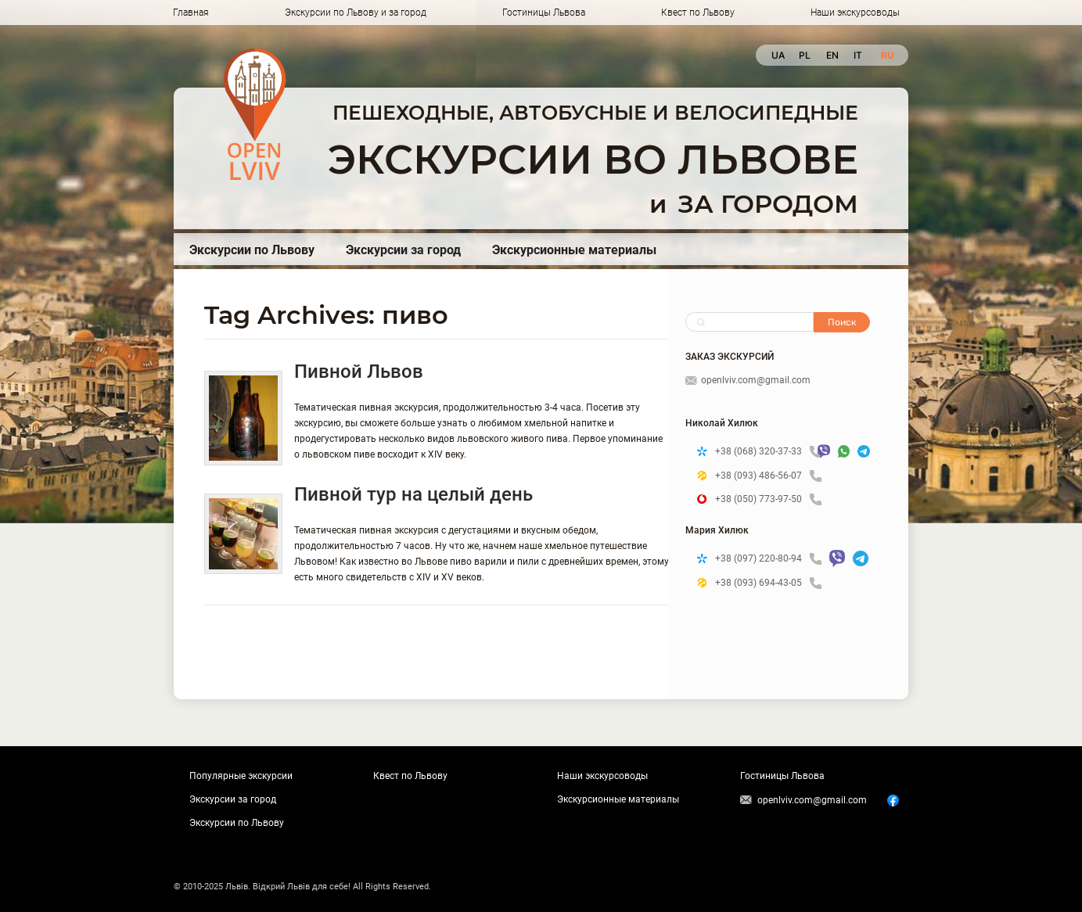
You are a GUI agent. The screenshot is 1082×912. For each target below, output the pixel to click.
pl (805, 55)
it (858, 55)
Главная (191, 12)
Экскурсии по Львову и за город (355, 12)
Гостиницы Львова (543, 12)
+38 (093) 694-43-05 (768, 583)
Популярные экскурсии (241, 775)
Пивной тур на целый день (413, 494)
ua (777, 55)
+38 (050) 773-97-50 (768, 499)
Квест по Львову (698, 12)
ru (887, 55)
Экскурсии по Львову (252, 249)
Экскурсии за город (403, 249)
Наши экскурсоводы (855, 12)
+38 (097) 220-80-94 (768, 559)
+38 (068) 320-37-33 (762, 452)
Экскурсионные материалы (574, 249)
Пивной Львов (358, 371)
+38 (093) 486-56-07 (768, 476)
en (832, 55)
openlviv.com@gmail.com (748, 380)
